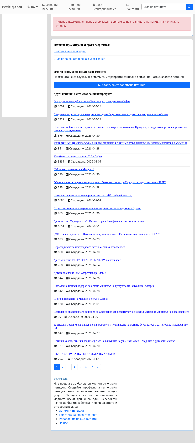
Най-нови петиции (74, 7)
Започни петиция (50, 7)
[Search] (163, 7)
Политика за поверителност (78, 415)
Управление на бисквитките (78, 419)
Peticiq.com (12, 6)
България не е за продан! (70, 51)
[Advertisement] (24, 65)
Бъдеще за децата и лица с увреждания (79, 58)
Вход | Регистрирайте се (104, 7)
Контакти (133, 7)
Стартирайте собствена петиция (121, 85)
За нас (63, 423)
